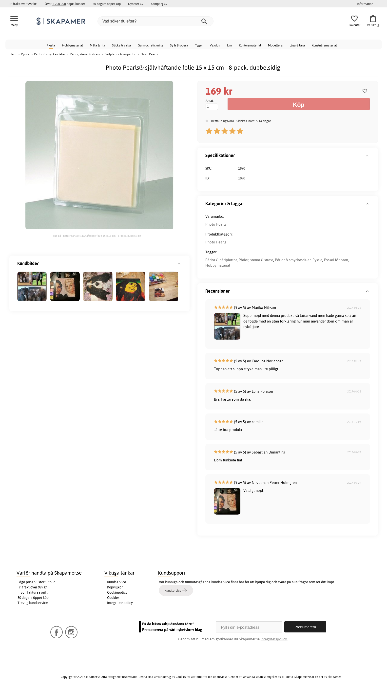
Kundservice (116, 582)
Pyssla (51, 45)
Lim (229, 45)
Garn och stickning (150, 45)
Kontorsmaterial (250, 45)
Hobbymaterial (72, 45)
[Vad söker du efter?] (155, 21)
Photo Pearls (215, 224)
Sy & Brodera (179, 45)
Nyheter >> (135, 4)
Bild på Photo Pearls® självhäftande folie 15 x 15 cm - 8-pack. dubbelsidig (97, 236)
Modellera (275, 45)
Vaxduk (215, 45)
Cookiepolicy (117, 592)
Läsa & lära (297, 45)
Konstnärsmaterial (324, 45)
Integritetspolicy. (274, 639)
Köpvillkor (115, 587)
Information (365, 4)
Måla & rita (97, 45)
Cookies (113, 597)
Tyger (199, 45)
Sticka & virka (121, 45)
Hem (12, 54)
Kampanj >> (159, 4)
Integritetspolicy (120, 603)
